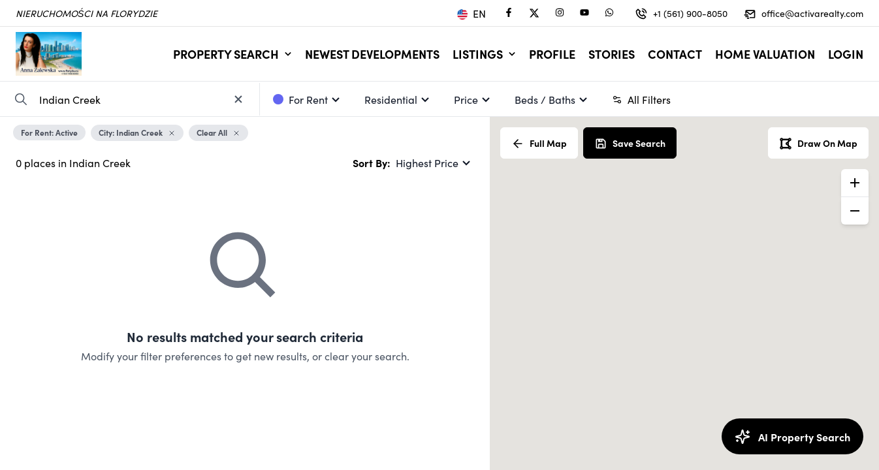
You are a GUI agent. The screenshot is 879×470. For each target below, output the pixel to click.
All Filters (641, 99)
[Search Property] (21, 99)
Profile (552, 54)
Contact (675, 54)
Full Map (539, 143)
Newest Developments (372, 54)
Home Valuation (765, 54)
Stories (611, 54)
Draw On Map (818, 143)
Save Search (629, 143)
